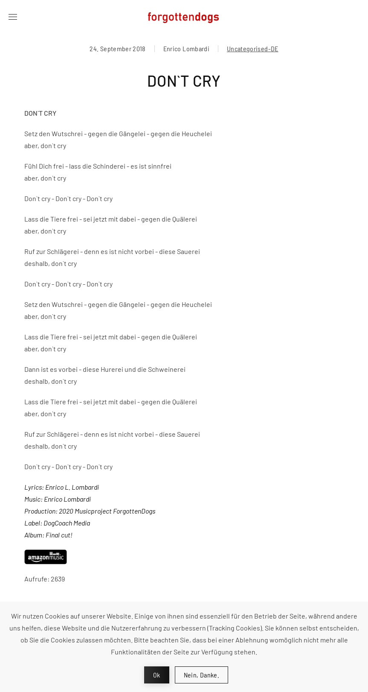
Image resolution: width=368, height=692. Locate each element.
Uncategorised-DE (252, 48)
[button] (13, 17)
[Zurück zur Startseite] (184, 17)
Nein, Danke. (201, 675)
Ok (156, 675)
